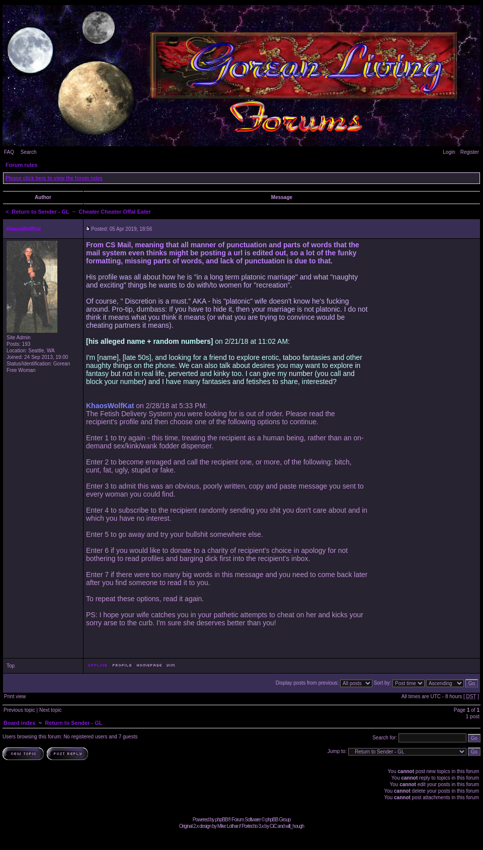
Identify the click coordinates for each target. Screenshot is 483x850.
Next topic (50, 710)
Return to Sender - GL (40, 212)
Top (11, 666)
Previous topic (19, 710)
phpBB (221, 819)
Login (449, 152)
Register (469, 152)
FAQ (9, 152)
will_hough (294, 826)
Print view (15, 696)
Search (29, 152)
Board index (20, 723)
